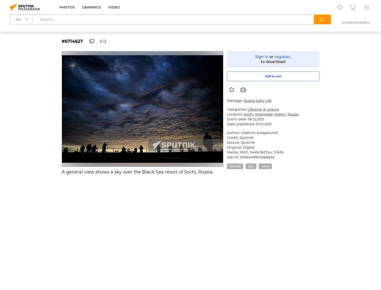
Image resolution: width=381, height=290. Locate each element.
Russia (292, 114)
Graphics (91, 7)
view (265, 166)
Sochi (248, 114)
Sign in (261, 56)
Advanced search (356, 22)
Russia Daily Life (258, 101)
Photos (67, 7)
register (282, 56)
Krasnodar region (270, 114)
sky (251, 166)
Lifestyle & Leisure (263, 109)
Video (114, 7)
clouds (235, 166)
